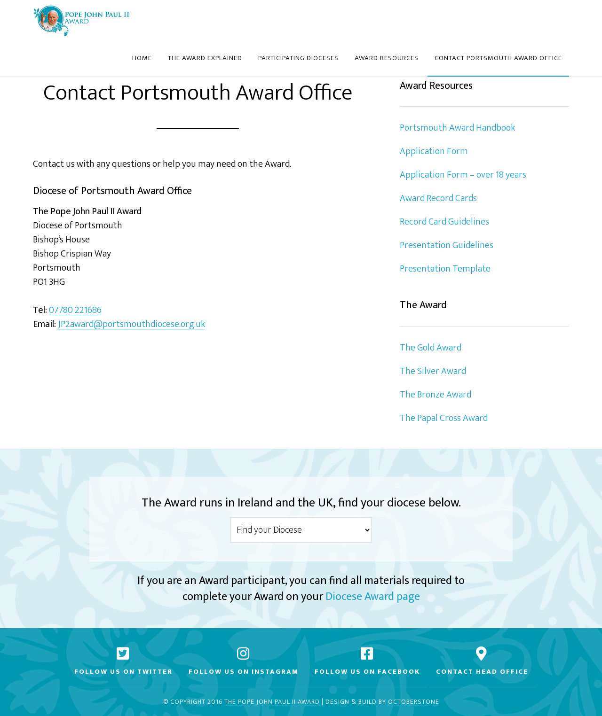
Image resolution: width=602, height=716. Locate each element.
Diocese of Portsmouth (81, 20)
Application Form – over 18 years (463, 174)
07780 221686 (75, 310)
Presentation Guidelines (446, 245)
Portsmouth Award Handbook (457, 127)
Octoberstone (413, 702)
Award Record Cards (438, 198)
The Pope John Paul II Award (272, 702)
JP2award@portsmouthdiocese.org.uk (131, 324)
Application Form (434, 151)
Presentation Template (445, 268)
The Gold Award (430, 347)
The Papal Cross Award (444, 418)
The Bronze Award (435, 394)
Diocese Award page (372, 596)
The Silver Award (433, 371)
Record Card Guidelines (444, 221)
